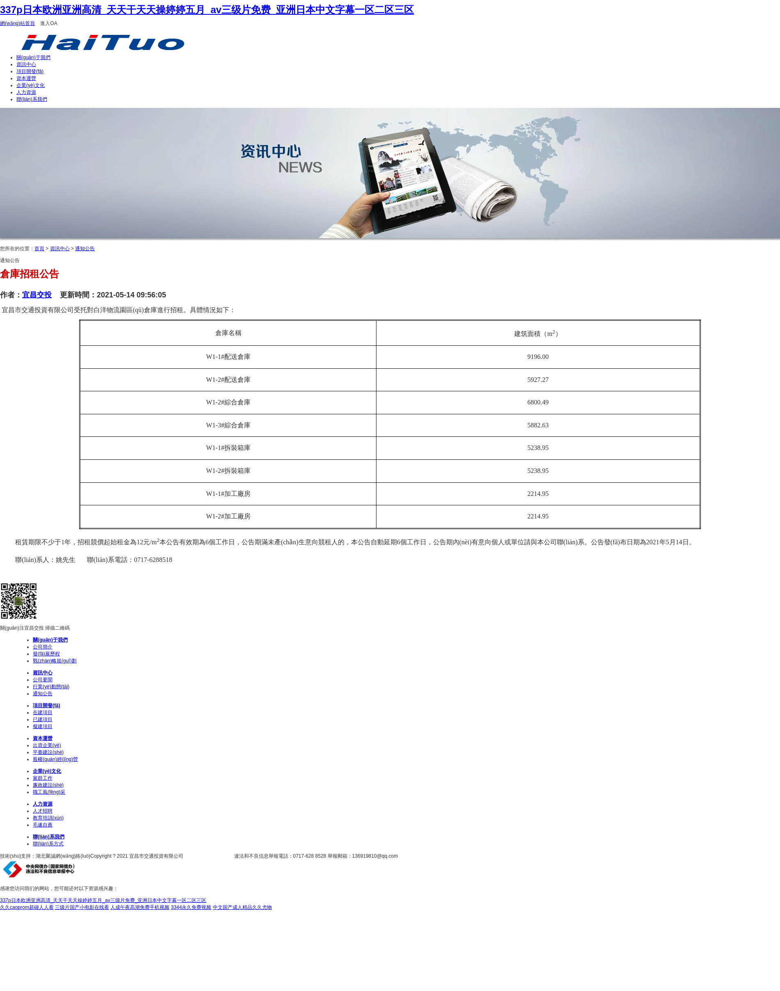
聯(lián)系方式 (48, 844)
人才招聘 (42, 811)
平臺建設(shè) (48, 752)
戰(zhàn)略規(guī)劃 (55, 661)
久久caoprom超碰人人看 (27, 907)
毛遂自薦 (42, 825)
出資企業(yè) (47, 745)
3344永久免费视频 (191, 907)
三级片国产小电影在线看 (82, 907)
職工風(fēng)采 (49, 792)
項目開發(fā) (29, 71)
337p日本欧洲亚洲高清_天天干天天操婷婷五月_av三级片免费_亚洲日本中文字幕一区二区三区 (207, 9)
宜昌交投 (37, 295)
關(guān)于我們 (33, 57)
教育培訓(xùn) (48, 818)
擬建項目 (42, 726)
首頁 (39, 248)
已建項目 (42, 719)
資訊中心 (26, 64)
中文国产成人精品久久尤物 (242, 907)
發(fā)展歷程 (46, 654)
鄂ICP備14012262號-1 (209, 856)
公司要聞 (42, 680)
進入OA (48, 23)
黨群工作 (42, 778)
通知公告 (85, 248)
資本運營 (26, 78)
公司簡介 (42, 647)
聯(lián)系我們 (31, 99)
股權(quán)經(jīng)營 (55, 759)
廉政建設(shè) (48, 785)
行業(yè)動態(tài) (51, 687)
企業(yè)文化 (30, 85)
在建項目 (42, 712)
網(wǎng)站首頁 (17, 23)
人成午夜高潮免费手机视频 (139, 907)
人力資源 (26, 92)
